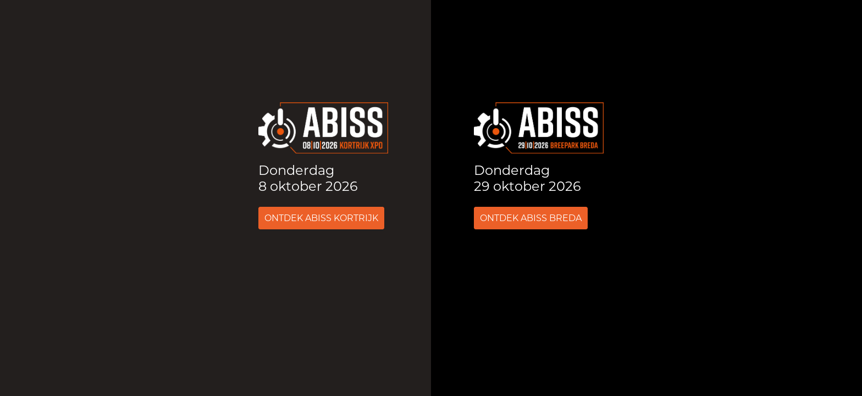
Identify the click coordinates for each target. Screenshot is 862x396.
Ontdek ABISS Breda (531, 218)
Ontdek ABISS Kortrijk (321, 218)
